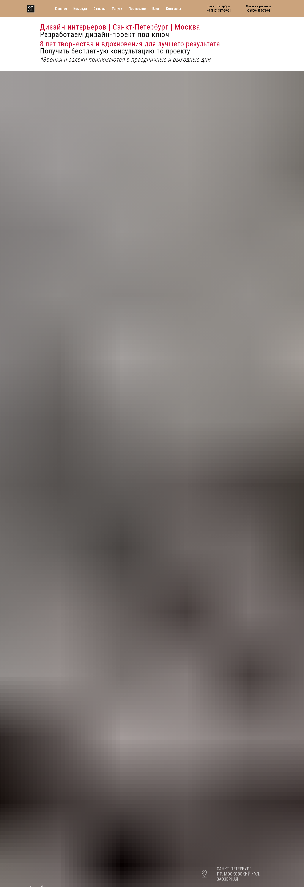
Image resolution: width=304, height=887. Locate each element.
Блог (156, 9)
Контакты (173, 9)
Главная (61, 9)
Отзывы (99, 9)
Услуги (117, 9)
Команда (80, 9)
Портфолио (137, 9)
